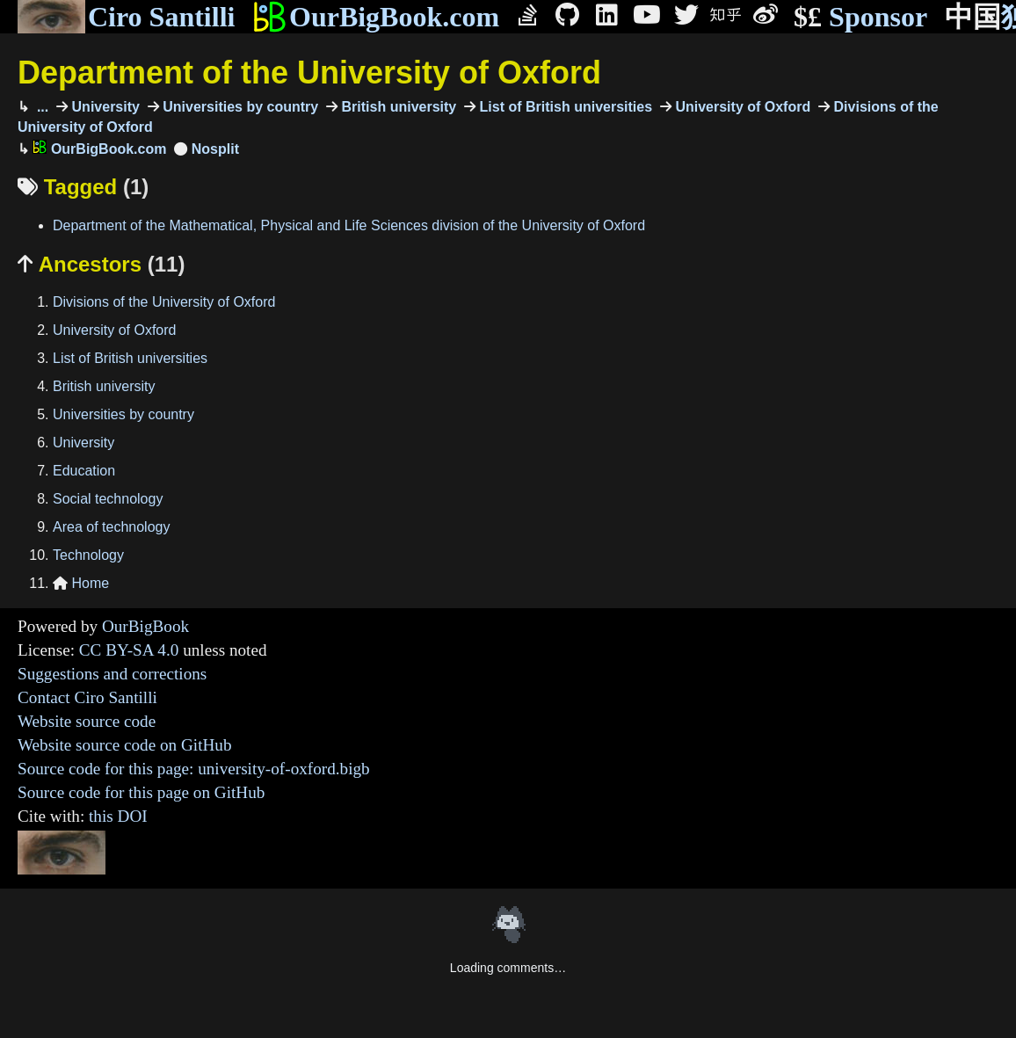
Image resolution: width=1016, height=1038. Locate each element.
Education (84, 470)
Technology (88, 555)
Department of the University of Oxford (309, 72)
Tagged (83, 187)
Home (81, 583)
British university (396, 106)
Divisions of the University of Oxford (164, 301)
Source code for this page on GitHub (141, 792)
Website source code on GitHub (125, 745)
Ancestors (101, 264)
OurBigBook (145, 626)
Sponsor (860, 17)
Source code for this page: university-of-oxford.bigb (194, 768)
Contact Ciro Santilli (87, 697)
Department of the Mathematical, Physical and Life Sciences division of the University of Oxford (349, 225)
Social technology (108, 498)
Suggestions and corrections (112, 673)
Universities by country (238, 106)
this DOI (118, 816)
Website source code (87, 721)
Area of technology (111, 526)
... (40, 106)
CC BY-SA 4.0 (129, 650)
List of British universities (563, 106)
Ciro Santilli (126, 16)
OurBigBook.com (375, 16)
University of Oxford (740, 106)
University (104, 106)
